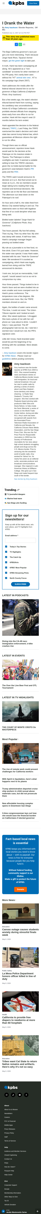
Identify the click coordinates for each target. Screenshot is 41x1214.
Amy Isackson (11, 28)
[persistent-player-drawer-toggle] (38, 1211)
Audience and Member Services (15, 1151)
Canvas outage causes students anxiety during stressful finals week (20, 932)
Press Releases (9, 1129)
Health (4, 1014)
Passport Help (9, 1171)
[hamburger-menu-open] (3, 3)
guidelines (7, 359)
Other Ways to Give (11, 1197)
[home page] (16, 3)
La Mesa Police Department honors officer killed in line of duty (19, 976)
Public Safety (7, 971)
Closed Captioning (10, 1155)
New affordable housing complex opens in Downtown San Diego (17, 804)
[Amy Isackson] (7, 369)
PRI (32, 169)
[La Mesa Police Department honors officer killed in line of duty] (20, 957)
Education (6, 927)
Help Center (8, 1175)
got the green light (17, 61)
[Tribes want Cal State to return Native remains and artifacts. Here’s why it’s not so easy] (20, 1045)
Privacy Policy (9, 1133)
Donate (20, 889)
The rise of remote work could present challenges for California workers (20, 770)
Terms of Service (10, 1141)
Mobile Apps (8, 1125)
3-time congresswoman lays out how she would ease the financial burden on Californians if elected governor (19, 815)
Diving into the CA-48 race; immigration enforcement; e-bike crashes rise (17, 643)
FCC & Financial (10, 1121)
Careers (7, 1117)
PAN (16, 172)
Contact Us (8, 1159)
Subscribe (20, 584)
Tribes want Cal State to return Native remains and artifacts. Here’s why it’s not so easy (19, 1064)
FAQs (6, 1163)
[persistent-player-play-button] (3, 1211)
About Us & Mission (11, 1109)
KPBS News (10, 356)
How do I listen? (9, 1167)
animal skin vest (24, 78)
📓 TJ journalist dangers (14, 494)
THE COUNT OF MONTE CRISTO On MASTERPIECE (19, 728)
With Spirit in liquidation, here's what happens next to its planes (19, 780)
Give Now (33, 3)
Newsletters (8, 1113)
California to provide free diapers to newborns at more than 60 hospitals (18, 1020)
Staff (6, 1137)
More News (9, 900)
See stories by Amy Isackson (25, 479)
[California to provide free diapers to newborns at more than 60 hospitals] (20, 1001)
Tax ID (6, 1201)
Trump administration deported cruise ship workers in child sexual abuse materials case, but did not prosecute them (20, 792)
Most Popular (10, 739)
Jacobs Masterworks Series (16, 1212)
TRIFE (13, 128)
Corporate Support (10, 1185)
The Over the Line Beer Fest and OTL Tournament (19, 686)
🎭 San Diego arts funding (15, 503)
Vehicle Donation (10, 1204)
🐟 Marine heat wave (13, 498)
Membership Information (12, 1193)
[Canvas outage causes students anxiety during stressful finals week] (20, 913)
